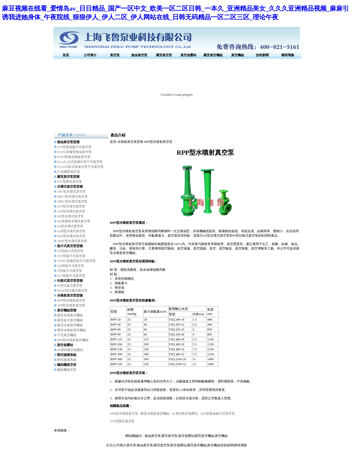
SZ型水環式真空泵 (70, 226)
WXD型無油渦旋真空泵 (73, 157)
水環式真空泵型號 (70, 186)
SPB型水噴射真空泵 (71, 305)
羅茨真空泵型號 (68, 176)
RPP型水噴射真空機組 (73, 340)
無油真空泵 (139, 55)
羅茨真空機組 (213, 55)
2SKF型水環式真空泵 (72, 241)
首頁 (66, 55)
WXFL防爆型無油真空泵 (74, 152)
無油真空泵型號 (68, 142)
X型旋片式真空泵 (69, 271)
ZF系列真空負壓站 (70, 350)
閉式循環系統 (66, 355)
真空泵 (115, 55)
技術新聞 (262, 55)
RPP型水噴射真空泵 (71, 300)
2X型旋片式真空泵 (70, 251)
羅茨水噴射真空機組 (71, 330)
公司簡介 (90, 55)
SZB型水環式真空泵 (71, 231)
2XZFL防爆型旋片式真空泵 (76, 261)
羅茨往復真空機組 (70, 325)
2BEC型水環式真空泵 (72, 201)
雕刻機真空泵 (66, 365)
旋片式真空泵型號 (70, 246)
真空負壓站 (188, 55)
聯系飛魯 (287, 55)
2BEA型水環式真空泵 (72, 196)
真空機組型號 (66, 310)
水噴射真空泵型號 (70, 295)
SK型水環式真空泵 (70, 216)
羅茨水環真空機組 (70, 315)
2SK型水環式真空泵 (71, 211)
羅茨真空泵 (164, 55)
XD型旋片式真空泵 (70, 266)
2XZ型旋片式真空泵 (71, 256)
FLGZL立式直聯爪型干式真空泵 (79, 162)
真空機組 (237, 55)
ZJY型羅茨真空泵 (69, 181)
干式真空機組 (66, 335)
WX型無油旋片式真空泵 (74, 147)
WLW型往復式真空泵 (72, 290)
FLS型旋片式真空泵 (71, 275)
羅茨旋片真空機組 (70, 320)
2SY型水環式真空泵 (71, 206)
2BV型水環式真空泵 (71, 191)
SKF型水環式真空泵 (71, 236)
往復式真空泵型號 (70, 280)
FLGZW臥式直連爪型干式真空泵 (80, 167)
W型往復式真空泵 (70, 285)
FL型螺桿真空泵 (68, 172)
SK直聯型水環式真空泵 (73, 221)
